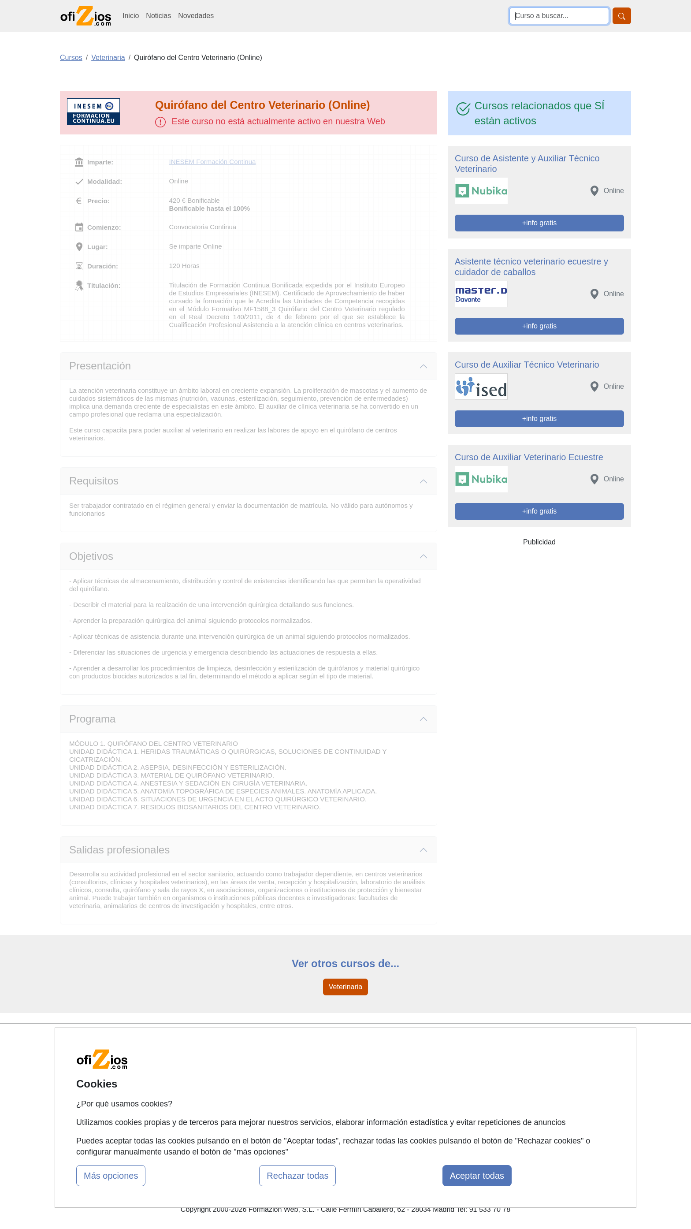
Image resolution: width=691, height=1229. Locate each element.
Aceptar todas (477, 1176)
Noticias (158, 15)
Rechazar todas (297, 1176)
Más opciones (111, 1176)
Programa (92, 719)
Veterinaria (346, 987)
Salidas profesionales (119, 850)
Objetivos (91, 556)
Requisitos (94, 481)
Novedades (196, 15)
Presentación (100, 366)
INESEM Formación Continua (212, 161)
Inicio (131, 15)
